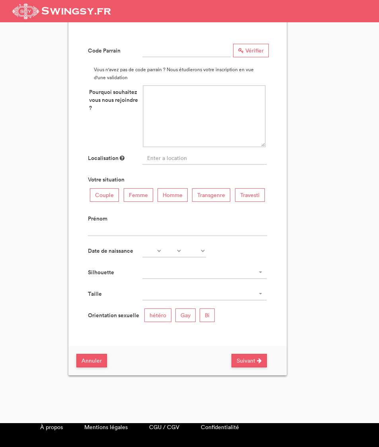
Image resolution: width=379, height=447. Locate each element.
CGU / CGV (164, 427)
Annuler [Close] (92, 360)
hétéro (158, 315)
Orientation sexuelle (113, 315)
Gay (185, 315)
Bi (207, 315)
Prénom (97, 219)
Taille (95, 294)
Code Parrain (104, 51)
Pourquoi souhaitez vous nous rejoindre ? (113, 100)
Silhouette (101, 272)
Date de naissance (110, 251)
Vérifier (251, 50)
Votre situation (106, 179)
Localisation (106, 158)
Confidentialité (220, 427)
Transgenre (211, 195)
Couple (104, 195)
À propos (51, 427)
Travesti (250, 195)
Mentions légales (106, 427)
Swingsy (61, 11)
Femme (138, 195)
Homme (173, 195)
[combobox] (204, 272)
